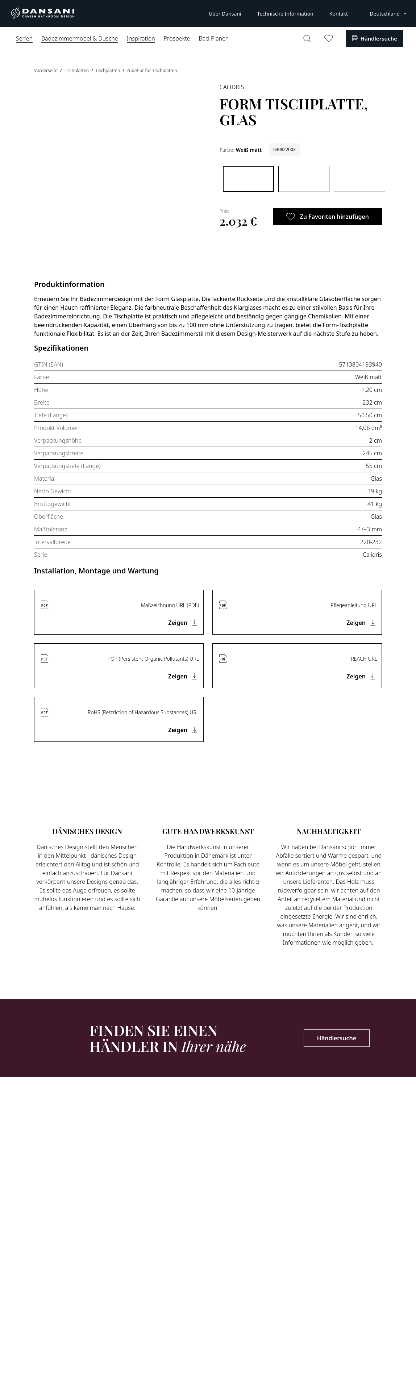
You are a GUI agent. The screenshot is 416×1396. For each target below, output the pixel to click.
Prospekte (177, 38)
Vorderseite (46, 70)
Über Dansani (225, 13)
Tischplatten (77, 70)
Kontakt (338, 13)
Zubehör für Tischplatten (151, 70)
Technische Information (285, 13)
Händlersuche (336, 1038)
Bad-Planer (213, 38)
